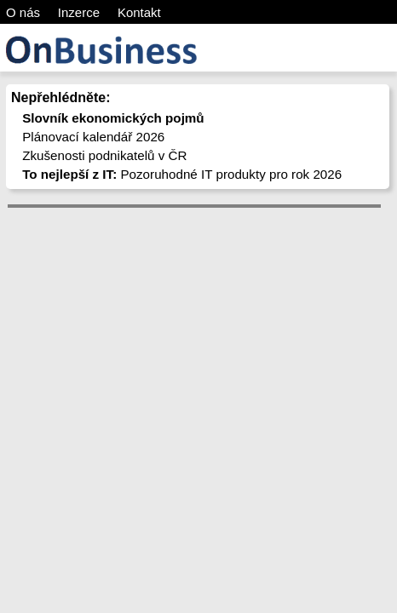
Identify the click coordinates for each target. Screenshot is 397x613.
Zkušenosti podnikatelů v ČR (104, 155)
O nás (23, 12)
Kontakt (139, 12)
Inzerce (79, 12)
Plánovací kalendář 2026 (93, 136)
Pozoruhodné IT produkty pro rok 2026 (182, 174)
